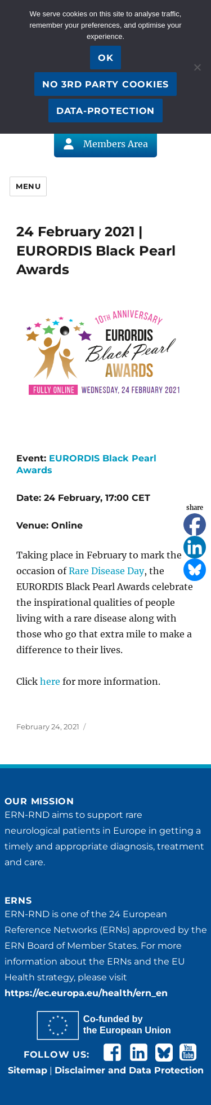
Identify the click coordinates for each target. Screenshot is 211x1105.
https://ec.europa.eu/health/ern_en (86, 993)
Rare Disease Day (106, 570)
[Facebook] (194, 524)
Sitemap (27, 1070)
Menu (28, 186)
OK (106, 57)
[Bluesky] (194, 569)
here (50, 681)
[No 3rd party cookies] (197, 67)
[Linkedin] (194, 547)
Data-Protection (105, 110)
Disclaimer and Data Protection (129, 1070)
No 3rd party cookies (105, 84)
